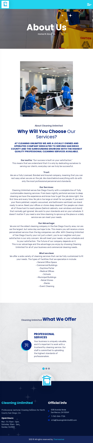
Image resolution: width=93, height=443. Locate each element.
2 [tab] (46, 369)
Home (42, 34)
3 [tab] (49, 369)
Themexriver (58, 439)
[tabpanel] (46, 345)
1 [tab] (43, 369)
